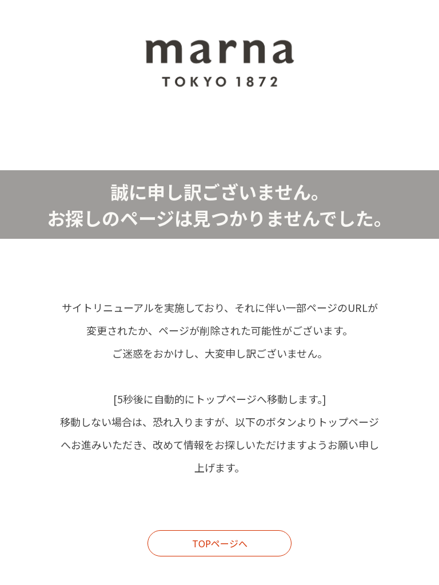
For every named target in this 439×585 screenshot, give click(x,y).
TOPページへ (220, 543)
